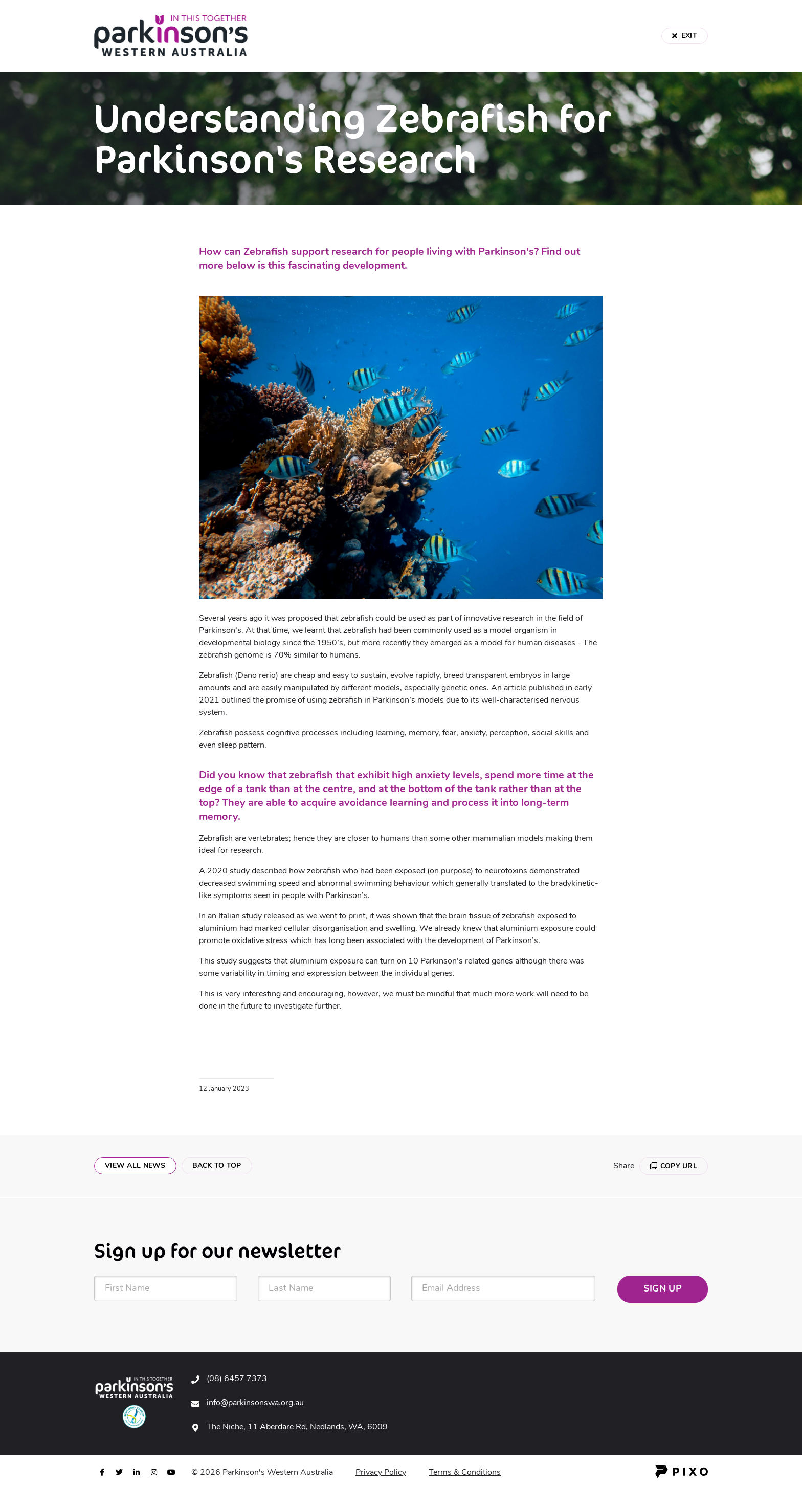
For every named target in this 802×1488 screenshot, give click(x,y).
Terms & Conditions (465, 1473)
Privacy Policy (380, 1473)
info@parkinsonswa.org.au (255, 1403)
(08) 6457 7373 (237, 1379)
